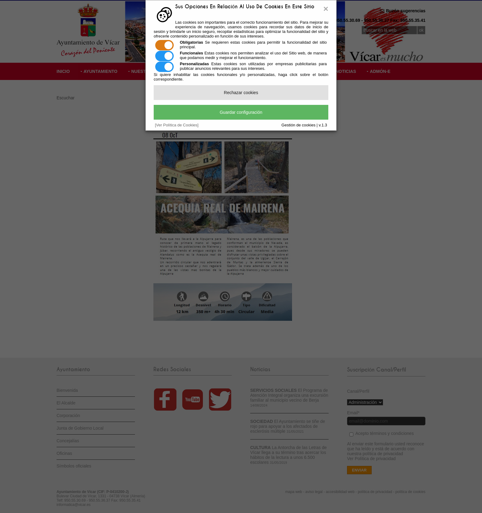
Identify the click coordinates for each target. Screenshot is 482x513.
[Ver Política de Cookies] (177, 125)
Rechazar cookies (241, 92)
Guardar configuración (241, 112)
